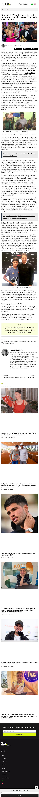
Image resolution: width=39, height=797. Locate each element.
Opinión (4, 768)
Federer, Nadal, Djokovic (17, 80)
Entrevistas (4, 761)
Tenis (8, 343)
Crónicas (4, 758)
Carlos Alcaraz (6, 341)
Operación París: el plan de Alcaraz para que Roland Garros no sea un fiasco (19, 663)
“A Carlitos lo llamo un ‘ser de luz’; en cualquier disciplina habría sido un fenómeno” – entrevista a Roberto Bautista (19, 716)
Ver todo (4, 774)
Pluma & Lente (24, 368)
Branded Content (6, 771)
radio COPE (18, 186)
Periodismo (23, 341)
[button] (18, 49)
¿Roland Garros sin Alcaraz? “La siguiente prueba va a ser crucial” (18, 554)
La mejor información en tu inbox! (19, 790)
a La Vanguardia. (29, 70)
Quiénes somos (5, 778)
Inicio (3, 755)
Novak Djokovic (17, 341)
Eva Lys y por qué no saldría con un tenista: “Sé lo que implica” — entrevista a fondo (18, 434)
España (11, 341)
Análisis (4, 765)
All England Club (30, 73)
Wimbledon (12, 343)
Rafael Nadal (30, 341)
